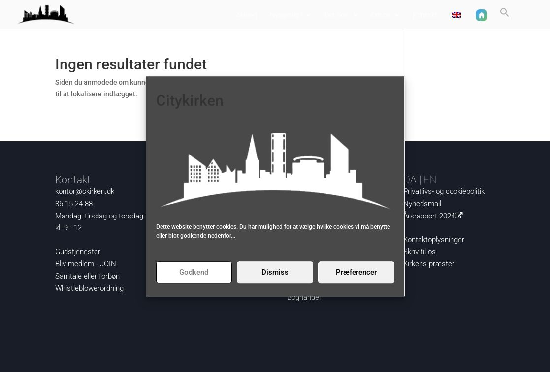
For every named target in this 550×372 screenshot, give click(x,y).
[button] (505, 16)
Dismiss (275, 272)
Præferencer (356, 272)
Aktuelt (247, 15)
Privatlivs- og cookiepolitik (444, 191)
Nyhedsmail (422, 203)
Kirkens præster (428, 263)
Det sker (336, 15)
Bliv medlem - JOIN (85, 263)
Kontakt (425, 15)
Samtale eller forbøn (87, 276)
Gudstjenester (77, 252)
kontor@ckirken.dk (84, 191)
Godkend (193, 272)
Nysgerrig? (286, 15)
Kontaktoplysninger (433, 239)
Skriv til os (419, 252)
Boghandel (304, 297)
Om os (380, 15)
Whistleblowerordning (89, 288)
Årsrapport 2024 (434, 216)
